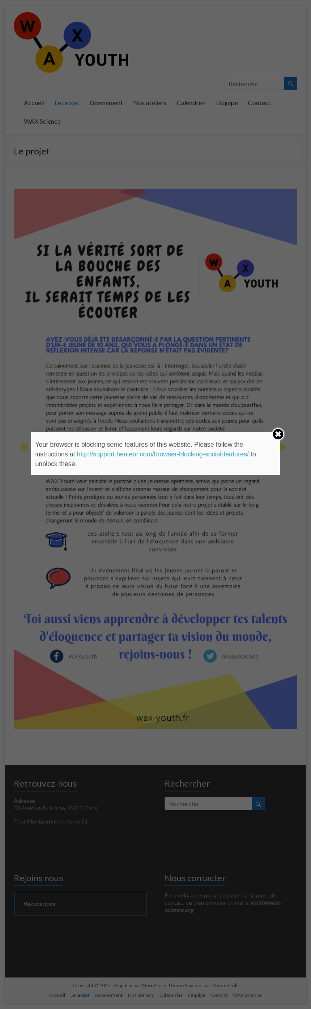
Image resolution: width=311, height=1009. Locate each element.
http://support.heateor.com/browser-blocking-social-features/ (163, 454)
